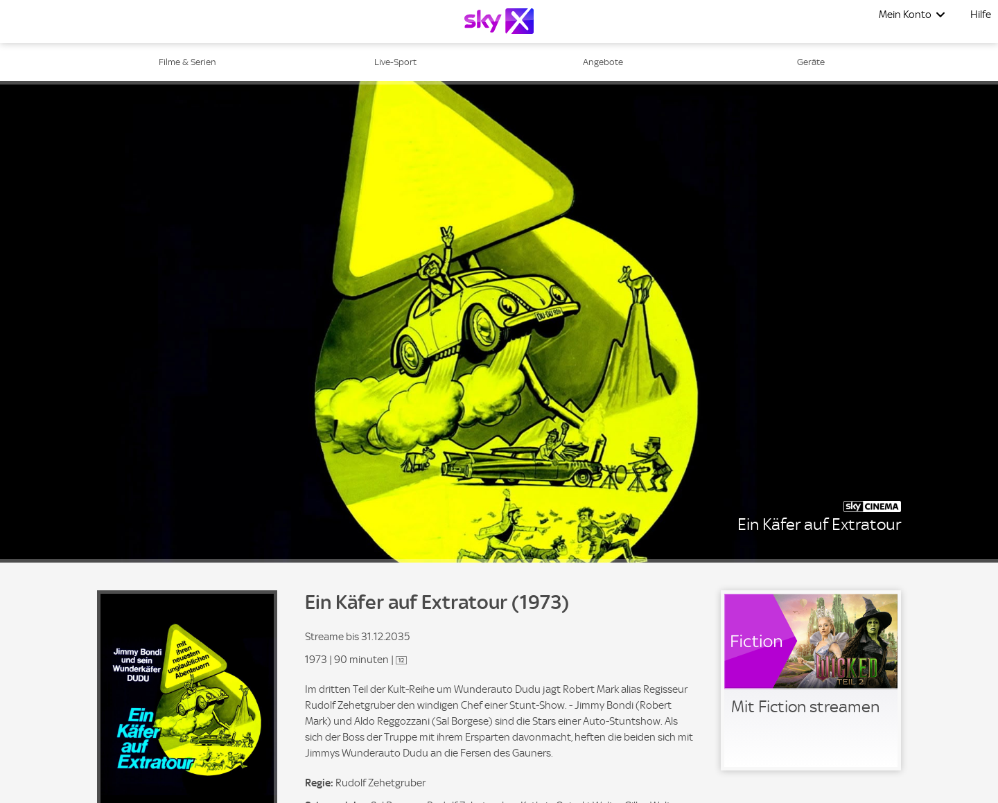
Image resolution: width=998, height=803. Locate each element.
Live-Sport (395, 62)
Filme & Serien (187, 62)
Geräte (811, 62)
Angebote (603, 62)
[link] (811, 680)
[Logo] (499, 21)
